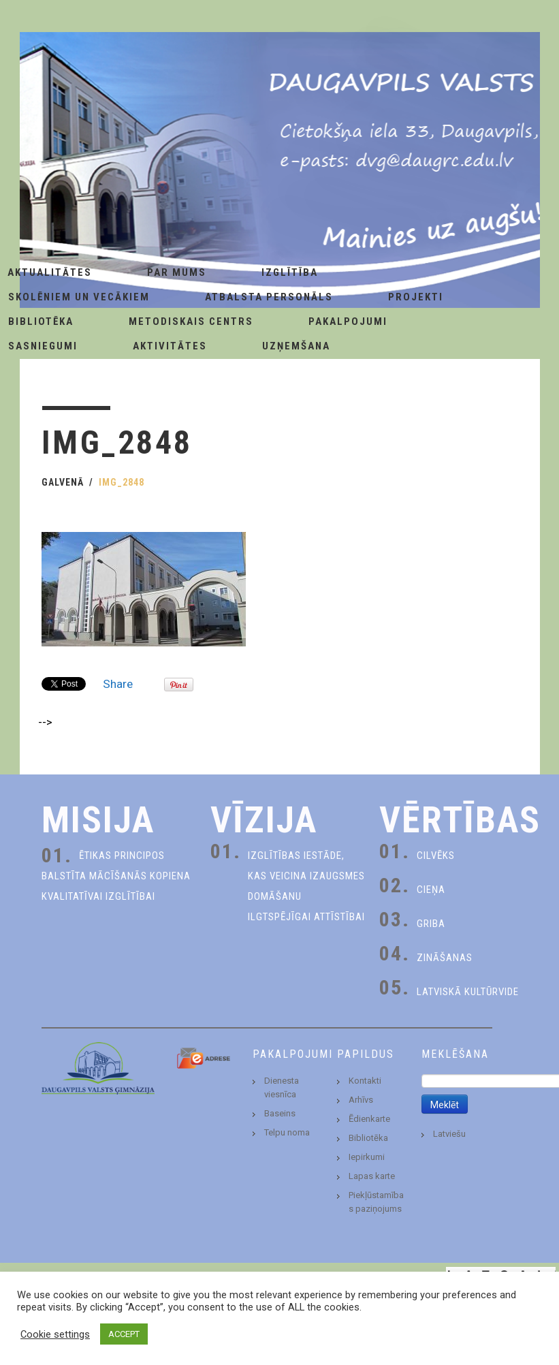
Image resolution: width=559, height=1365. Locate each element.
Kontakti (365, 1081)
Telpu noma (287, 1132)
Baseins (280, 1113)
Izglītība (289, 272)
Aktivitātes (170, 346)
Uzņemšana (296, 346)
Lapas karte (372, 1176)
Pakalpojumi (347, 321)
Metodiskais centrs (191, 321)
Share (118, 684)
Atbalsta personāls (269, 297)
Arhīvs (361, 1100)
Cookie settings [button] (55, 1334)
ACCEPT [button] (124, 1334)
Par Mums (176, 272)
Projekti (415, 297)
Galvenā (63, 482)
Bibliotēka (368, 1138)
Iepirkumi (367, 1157)
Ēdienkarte (369, 1119)
